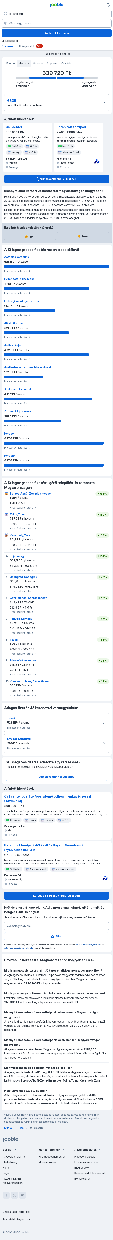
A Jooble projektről (14, 1156)
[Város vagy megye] (57, 23)
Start (56, 936)
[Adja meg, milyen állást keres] (57, 14)
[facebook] (6, 1195)
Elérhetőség (10, 1162)
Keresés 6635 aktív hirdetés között (56, 895)
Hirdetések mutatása (17, 271)
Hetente (38, 63)
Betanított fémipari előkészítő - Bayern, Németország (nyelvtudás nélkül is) (73, 127)
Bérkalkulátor (82, 1178)
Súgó (6, 1173)
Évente (10, 63)
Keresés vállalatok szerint (89, 1173)
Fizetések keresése (56, 33)
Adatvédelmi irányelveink (88, 944)
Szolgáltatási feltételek (16, 1211)
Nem (82, 236)
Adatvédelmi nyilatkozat (17, 1219)
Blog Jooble (81, 1167)
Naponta (52, 63)
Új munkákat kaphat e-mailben (56, 179)
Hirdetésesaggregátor (52, 1156)
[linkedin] (22, 1195)
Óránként (66, 63)
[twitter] (14, 1195)
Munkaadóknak (47, 1162)
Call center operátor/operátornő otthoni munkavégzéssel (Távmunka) (21, 127)
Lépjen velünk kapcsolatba (56, 776)
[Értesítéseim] (108, 5)
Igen (30, 236)
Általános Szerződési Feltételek (19, 948)
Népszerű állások (84, 1156)
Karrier (6, 1167)
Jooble (25, 1232)
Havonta (24, 63)
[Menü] (4, 4)
